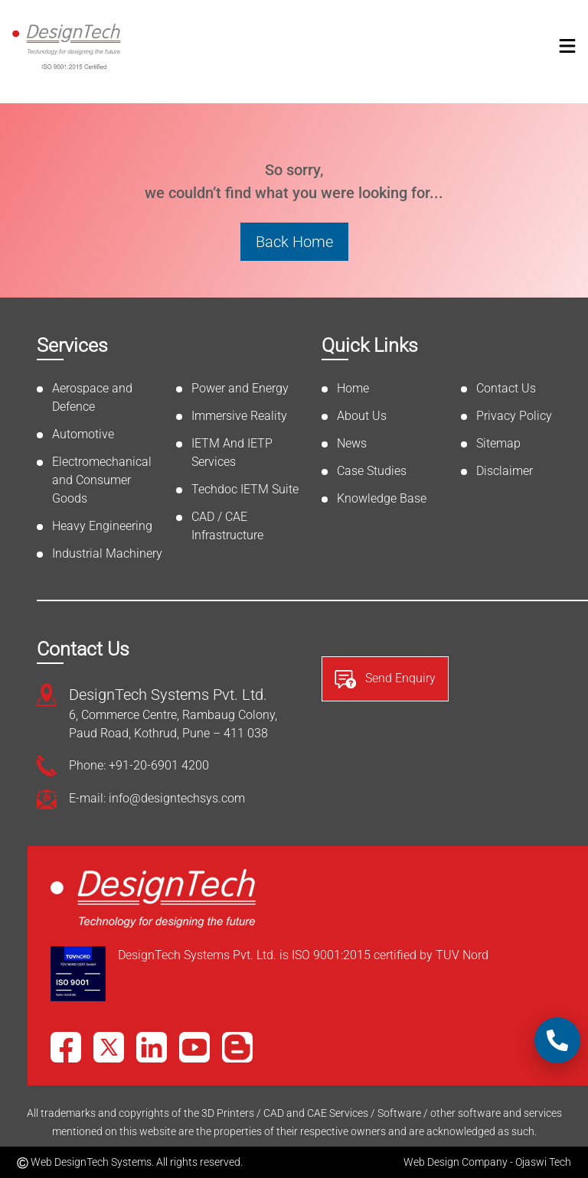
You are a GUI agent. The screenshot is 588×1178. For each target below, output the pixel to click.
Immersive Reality (239, 415)
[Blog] (237, 1047)
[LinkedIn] (151, 1047)
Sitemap (498, 443)
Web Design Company (455, 1162)
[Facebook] (66, 1047)
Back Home (294, 242)
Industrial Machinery (107, 553)
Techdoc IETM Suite (245, 489)
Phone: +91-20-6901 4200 (139, 765)
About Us (362, 415)
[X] (108, 1047)
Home (353, 388)
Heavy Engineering (102, 526)
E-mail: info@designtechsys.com (157, 798)
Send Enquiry (385, 679)
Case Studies (372, 471)
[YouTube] (194, 1047)
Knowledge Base (381, 498)
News (352, 443)
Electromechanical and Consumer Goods (102, 480)
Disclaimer (504, 471)
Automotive (83, 434)
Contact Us (506, 388)
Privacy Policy (514, 415)
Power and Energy (240, 388)
